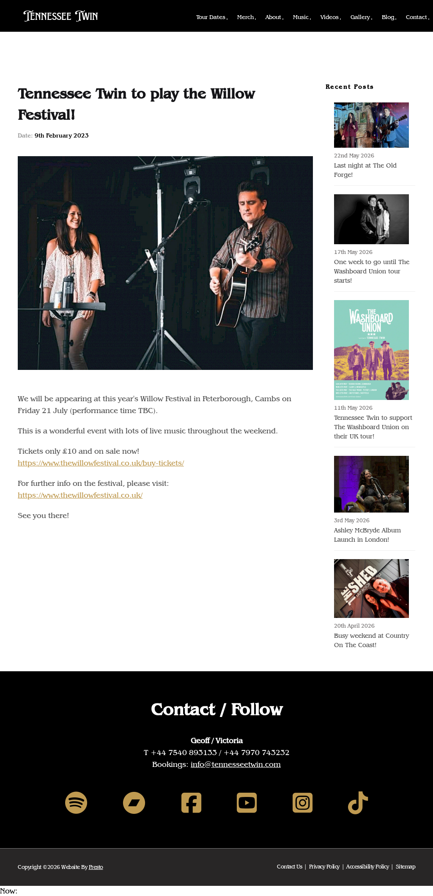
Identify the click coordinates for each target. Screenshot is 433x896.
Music (301, 17)
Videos (330, 17)
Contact (416, 17)
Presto (96, 867)
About (273, 17)
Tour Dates (210, 17)
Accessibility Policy (367, 866)
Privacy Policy (324, 866)
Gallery (360, 17)
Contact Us (289, 866)
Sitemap (406, 866)
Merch (245, 17)
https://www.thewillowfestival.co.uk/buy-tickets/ (101, 462)
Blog (388, 17)
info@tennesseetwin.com (236, 764)
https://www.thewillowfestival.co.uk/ (80, 495)
